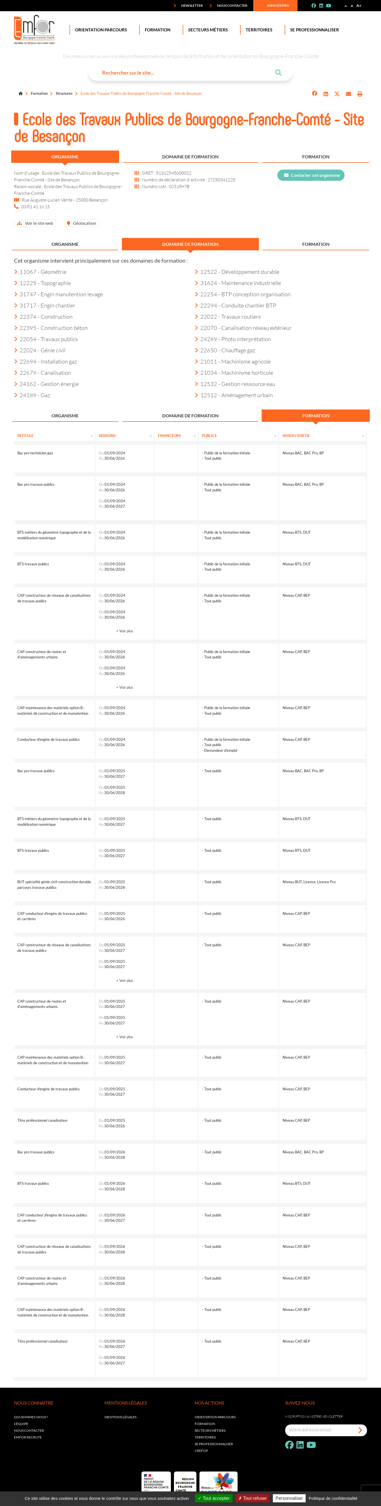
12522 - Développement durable (237, 271)
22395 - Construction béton (51, 327)
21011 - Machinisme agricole (233, 361)
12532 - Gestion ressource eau (235, 383)
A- (346, 6)
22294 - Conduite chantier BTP (235, 305)
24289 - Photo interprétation (233, 339)
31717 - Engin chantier (44, 305)
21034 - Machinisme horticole (234, 372)
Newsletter (188, 5)
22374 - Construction (43, 316)
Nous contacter (228, 5)
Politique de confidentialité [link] (333, 1498)
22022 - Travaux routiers (228, 316)
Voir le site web (35, 223)
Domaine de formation (190, 156)
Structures (64, 93)
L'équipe (21, 1424)
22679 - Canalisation (42, 372)
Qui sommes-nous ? (31, 1417)
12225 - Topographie (42, 282)
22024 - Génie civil (40, 350)
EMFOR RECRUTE (28, 1437)
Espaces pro (274, 5)
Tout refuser (252, 1498)
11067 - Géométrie (40, 271)
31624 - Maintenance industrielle (238, 282)
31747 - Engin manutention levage (58, 294)
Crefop (201, 1451)
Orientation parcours (215, 1417)
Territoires (257, 30)
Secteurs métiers (210, 1430)
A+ (358, 5)
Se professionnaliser (313, 30)
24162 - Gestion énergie (46, 383)
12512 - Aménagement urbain (234, 395)
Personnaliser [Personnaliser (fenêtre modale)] (289, 1498)
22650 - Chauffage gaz (225, 350)
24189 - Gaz (32, 395)
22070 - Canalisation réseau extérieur (243, 327)
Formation (156, 30)
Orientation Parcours (100, 30)
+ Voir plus (124, 631)
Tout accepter (213, 1498)
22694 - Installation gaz (45, 361)
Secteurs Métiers (207, 30)
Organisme (65, 156)
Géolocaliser (81, 223)
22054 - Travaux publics (46, 339)
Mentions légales (120, 1417)
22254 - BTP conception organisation (243, 294)
